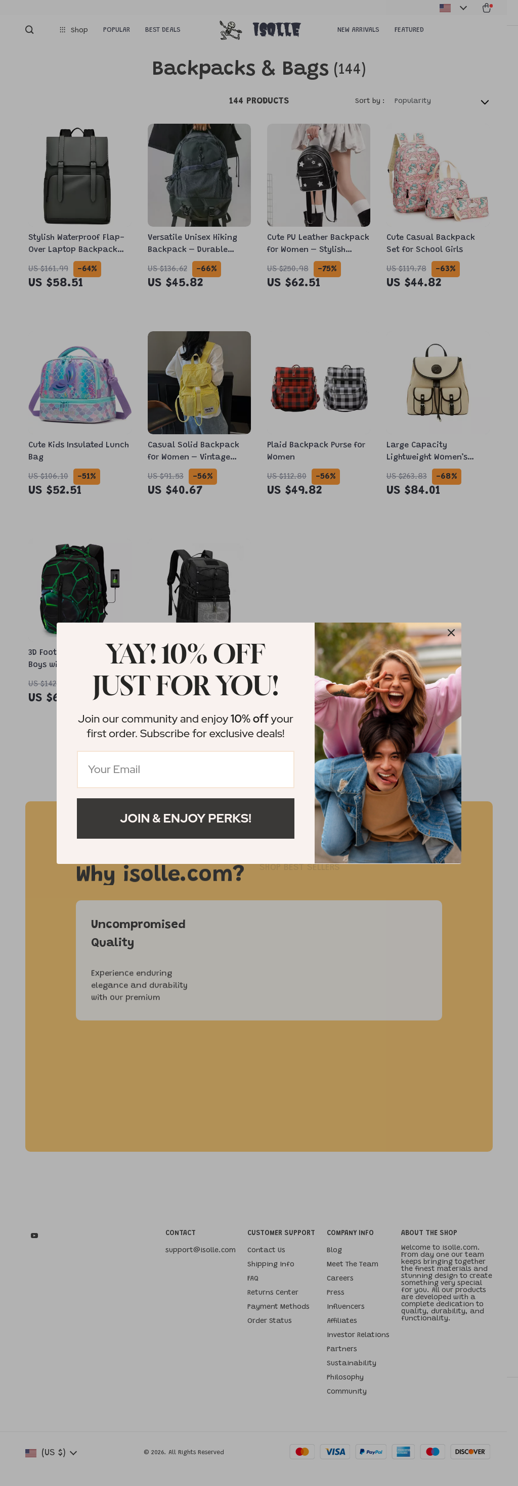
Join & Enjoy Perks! (185, 818)
